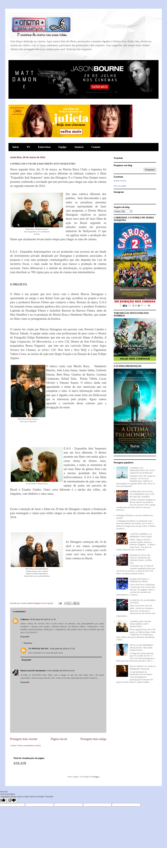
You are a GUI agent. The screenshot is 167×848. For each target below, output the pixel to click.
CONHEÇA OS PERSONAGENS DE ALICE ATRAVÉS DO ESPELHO (142, 470)
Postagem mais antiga (93, 739)
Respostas (28, 643)
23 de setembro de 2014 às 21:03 (61, 670)
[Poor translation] (12, 800)
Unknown (24, 619)
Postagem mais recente (23, 739)
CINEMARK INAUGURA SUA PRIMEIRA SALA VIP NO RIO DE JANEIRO (142, 494)
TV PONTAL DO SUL (38, 648)
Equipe (62, 147)
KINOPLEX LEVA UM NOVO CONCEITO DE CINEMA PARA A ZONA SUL (141, 559)
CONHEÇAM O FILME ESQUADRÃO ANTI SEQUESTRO (140, 624)
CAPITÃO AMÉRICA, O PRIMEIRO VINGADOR (141, 535)
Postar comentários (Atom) (29, 745)
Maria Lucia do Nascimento (33, 670)
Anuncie (79, 147)
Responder (25, 636)
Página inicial (59, 739)
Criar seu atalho (120, 186)
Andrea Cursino (120, 181)
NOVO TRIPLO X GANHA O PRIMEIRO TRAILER (143, 667)
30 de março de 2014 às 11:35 (42, 619)
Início (15, 147)
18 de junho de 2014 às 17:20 (62, 648)
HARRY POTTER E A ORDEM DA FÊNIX (139, 580)
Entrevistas (44, 147)
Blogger (95, 776)
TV (28, 147)
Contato (95, 147)
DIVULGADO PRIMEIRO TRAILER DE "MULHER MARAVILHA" (141, 647)
